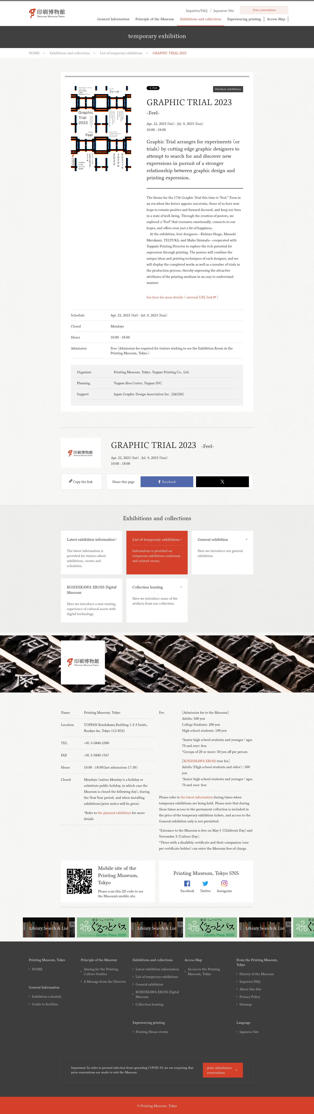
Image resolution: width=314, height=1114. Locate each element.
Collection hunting (149, 1004)
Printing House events (152, 1031)
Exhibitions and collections (200, 19)
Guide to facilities (45, 1004)
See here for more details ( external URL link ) (182, 297)
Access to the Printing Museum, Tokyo (204, 971)
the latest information (197, 797)
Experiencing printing (244, 19)
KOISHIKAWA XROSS (199, 761)
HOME (34, 53)
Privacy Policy (250, 996)
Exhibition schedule (46, 996)
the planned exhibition (114, 812)
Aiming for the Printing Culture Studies (101, 971)
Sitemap (246, 1004)
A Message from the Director (105, 981)
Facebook (167, 482)
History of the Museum (257, 974)
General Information (113, 19)
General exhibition (149, 984)
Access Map (276, 19)
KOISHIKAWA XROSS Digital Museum (157, 994)
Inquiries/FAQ (250, 981)
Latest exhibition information (157, 969)
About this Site (250, 989)
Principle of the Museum (154, 19)
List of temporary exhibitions (121, 53)
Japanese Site (249, 1031)
